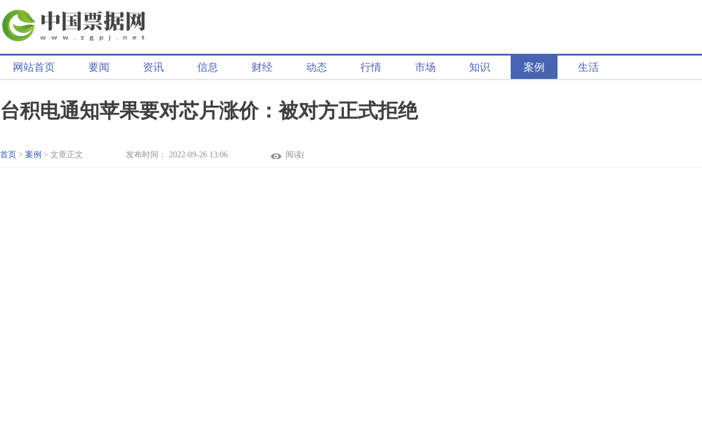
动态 (316, 67)
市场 (425, 67)
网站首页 (34, 67)
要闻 (98, 67)
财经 (262, 67)
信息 (207, 67)
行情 (370, 67)
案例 (534, 67)
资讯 (153, 67)
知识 (479, 67)
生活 (588, 67)
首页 (8, 154)
